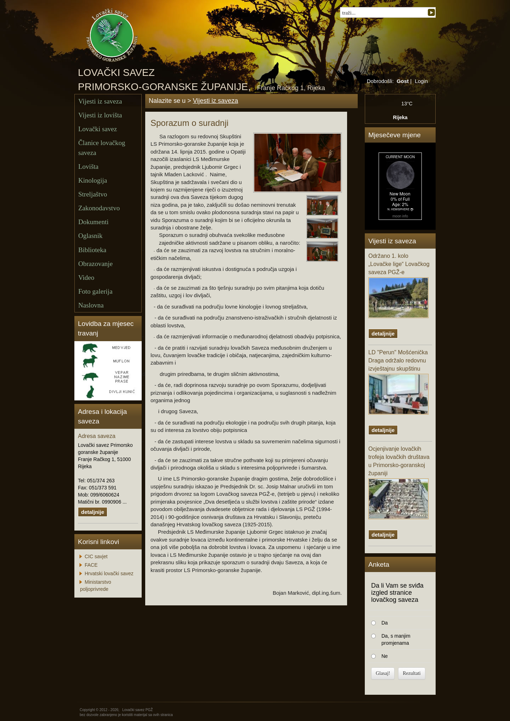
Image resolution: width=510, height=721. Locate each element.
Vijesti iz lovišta (100, 115)
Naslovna (91, 305)
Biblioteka (92, 250)
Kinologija (92, 180)
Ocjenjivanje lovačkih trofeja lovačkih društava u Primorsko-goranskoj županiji (399, 482)
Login (421, 81)
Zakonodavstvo (99, 208)
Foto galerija (95, 291)
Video (86, 277)
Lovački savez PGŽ (137, 710)
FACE (91, 565)
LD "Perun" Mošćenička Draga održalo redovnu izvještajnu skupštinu (398, 382)
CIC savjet (96, 556)
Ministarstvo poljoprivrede (95, 585)
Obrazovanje (95, 263)
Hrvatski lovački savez (109, 573)
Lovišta (88, 166)
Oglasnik (90, 235)
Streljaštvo (92, 194)
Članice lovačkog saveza (101, 147)
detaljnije (92, 512)
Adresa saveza (96, 436)
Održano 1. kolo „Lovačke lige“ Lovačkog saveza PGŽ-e (399, 285)
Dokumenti (93, 222)
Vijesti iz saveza (100, 101)
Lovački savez (97, 129)
